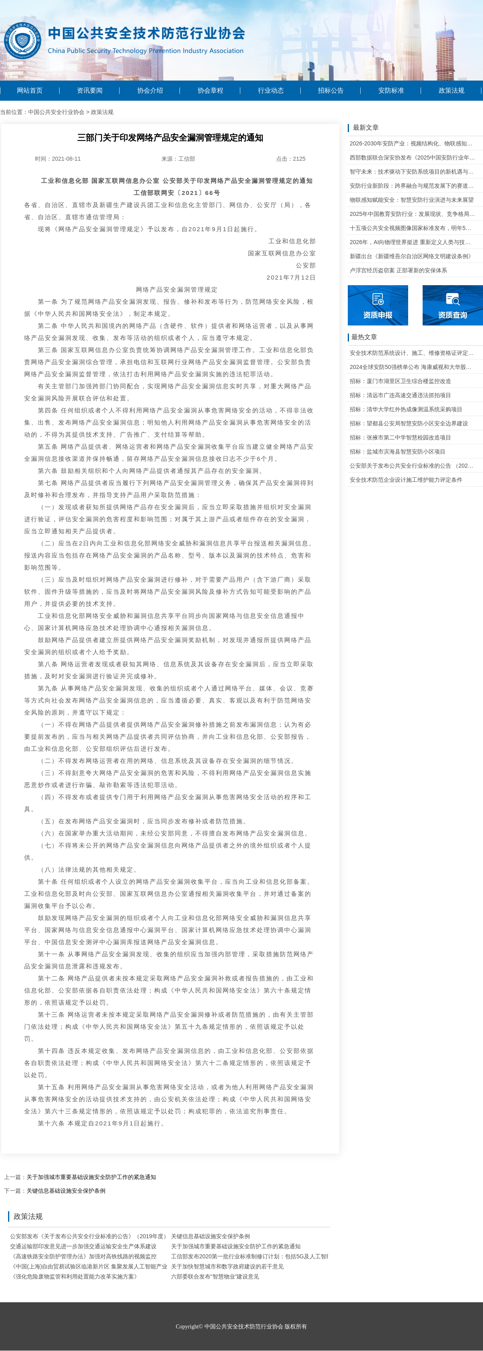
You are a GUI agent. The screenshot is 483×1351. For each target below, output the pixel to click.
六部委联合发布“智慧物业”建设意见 (215, 1276)
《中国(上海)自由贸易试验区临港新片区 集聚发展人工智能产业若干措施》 (103, 1266)
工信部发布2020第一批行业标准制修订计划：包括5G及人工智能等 (254, 1256)
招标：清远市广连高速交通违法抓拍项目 (400, 395)
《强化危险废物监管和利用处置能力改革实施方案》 (75, 1276)
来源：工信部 (178, 158)
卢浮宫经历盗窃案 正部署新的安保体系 (398, 270)
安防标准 (391, 90)
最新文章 (363, 128)
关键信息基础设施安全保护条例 (66, 1190)
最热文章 (362, 338)
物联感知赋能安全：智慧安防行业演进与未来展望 (412, 200)
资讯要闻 (90, 90)
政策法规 (451, 90)
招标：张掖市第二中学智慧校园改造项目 (400, 437)
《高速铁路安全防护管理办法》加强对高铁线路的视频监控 (83, 1256)
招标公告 (331, 90)
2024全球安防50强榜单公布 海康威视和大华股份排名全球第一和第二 (413, 367)
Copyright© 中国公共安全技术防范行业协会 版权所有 (241, 1327)
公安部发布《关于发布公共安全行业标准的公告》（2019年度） (89, 1236)
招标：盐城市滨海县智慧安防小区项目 (398, 451)
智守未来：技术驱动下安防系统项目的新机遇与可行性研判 (413, 171)
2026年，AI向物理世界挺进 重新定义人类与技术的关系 (413, 242)
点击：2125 (290, 158)
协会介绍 (150, 90)
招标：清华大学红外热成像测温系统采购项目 (406, 409)
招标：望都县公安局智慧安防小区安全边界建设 (409, 423)
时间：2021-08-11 (58, 158)
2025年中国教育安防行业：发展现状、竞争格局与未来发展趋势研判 (413, 214)
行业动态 (271, 90)
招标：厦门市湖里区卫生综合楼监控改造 (400, 381)
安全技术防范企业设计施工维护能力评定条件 (406, 480)
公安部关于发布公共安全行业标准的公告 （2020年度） (413, 465)
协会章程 (210, 90)
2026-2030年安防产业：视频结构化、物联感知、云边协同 (413, 143)
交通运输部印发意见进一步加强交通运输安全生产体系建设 (83, 1246)
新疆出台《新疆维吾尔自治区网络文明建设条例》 (412, 256)
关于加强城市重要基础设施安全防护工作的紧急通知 (91, 1177)
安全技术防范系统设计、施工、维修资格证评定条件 (413, 353)
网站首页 (30, 90)
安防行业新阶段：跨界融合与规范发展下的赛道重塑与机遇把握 (413, 185)
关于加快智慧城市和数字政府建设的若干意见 (227, 1266)
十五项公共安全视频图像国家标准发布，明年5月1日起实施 (413, 228)
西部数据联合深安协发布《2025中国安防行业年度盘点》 (413, 157)
